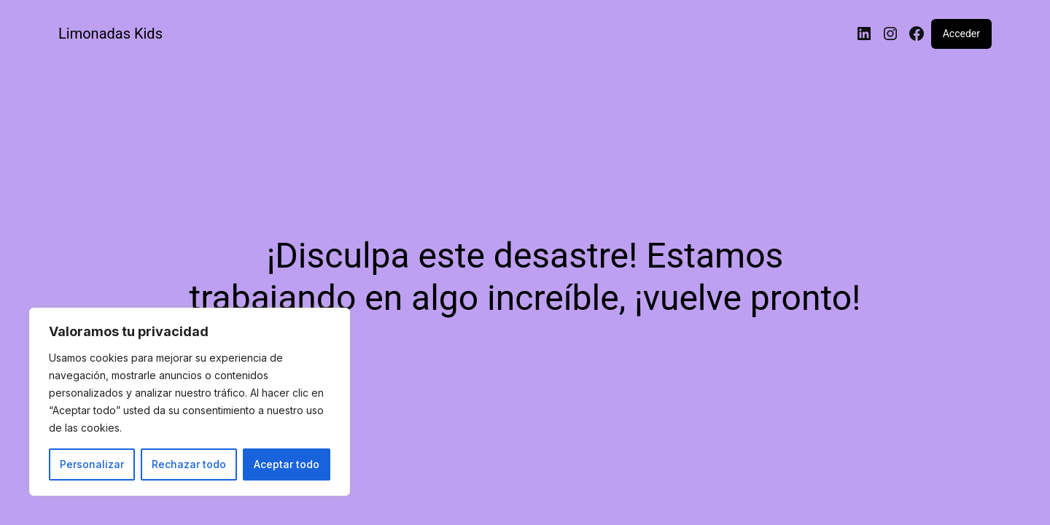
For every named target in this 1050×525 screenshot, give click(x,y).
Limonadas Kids (110, 33)
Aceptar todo (286, 464)
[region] (189, 402)
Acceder (961, 33)
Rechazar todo (189, 464)
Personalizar (92, 464)
